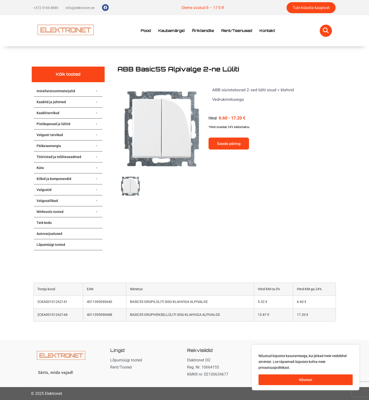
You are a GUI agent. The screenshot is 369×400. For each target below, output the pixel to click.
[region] (305, 367)
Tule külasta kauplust (311, 7)
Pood (146, 30)
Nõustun (305, 380)
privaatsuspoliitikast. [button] (274, 368)
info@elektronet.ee (80, 8)
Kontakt (267, 30)
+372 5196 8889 (45, 8)
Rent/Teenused (236, 30)
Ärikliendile (203, 30)
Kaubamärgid (171, 30)
